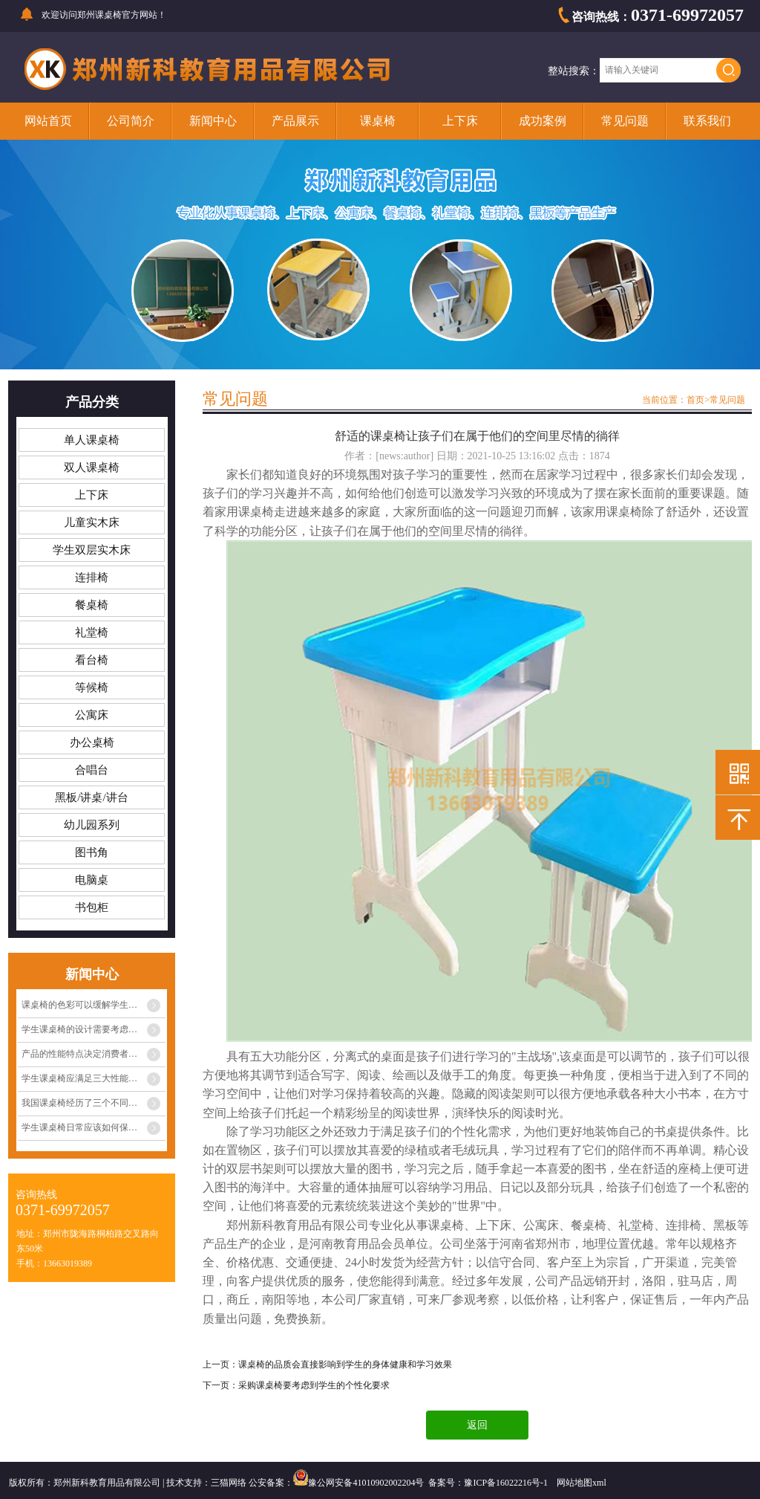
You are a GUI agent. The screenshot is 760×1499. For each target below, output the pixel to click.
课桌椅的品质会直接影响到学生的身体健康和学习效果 (345, 1364)
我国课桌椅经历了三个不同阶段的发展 (94, 1103)
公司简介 (130, 120)
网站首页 (48, 120)
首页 (695, 400)
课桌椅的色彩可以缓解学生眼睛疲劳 (93, 1005)
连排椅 (91, 577)
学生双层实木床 (92, 550)
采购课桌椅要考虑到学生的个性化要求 (314, 1385)
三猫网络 (228, 1482)
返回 (477, 1425)
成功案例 (542, 120)
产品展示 (295, 120)
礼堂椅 (91, 632)
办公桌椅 (92, 742)
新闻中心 (213, 120)
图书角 (91, 852)
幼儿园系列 (91, 825)
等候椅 (91, 687)
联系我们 (707, 120)
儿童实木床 (91, 522)
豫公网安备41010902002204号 (366, 1482)
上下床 (460, 120)
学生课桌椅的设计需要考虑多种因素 (93, 1029)
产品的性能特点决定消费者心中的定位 (94, 1054)
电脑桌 (91, 880)
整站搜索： (574, 71)
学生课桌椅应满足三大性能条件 (84, 1078)
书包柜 (91, 907)
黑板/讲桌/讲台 (91, 797)
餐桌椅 (91, 605)
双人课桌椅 (91, 467)
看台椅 (91, 660)
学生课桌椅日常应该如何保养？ (84, 1127)
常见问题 (625, 120)
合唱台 (91, 770)
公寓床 (91, 715)
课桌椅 (378, 120)
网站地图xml (581, 1482)
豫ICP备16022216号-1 (506, 1482)
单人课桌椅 (91, 440)
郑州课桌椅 (99, 15)
